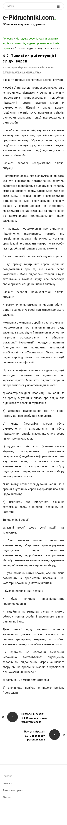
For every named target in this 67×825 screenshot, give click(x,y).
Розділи (7, 783)
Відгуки (7, 797)
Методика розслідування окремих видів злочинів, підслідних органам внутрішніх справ (31, 43)
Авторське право (13, 790)
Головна (8, 38)
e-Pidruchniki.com (28, 17)
